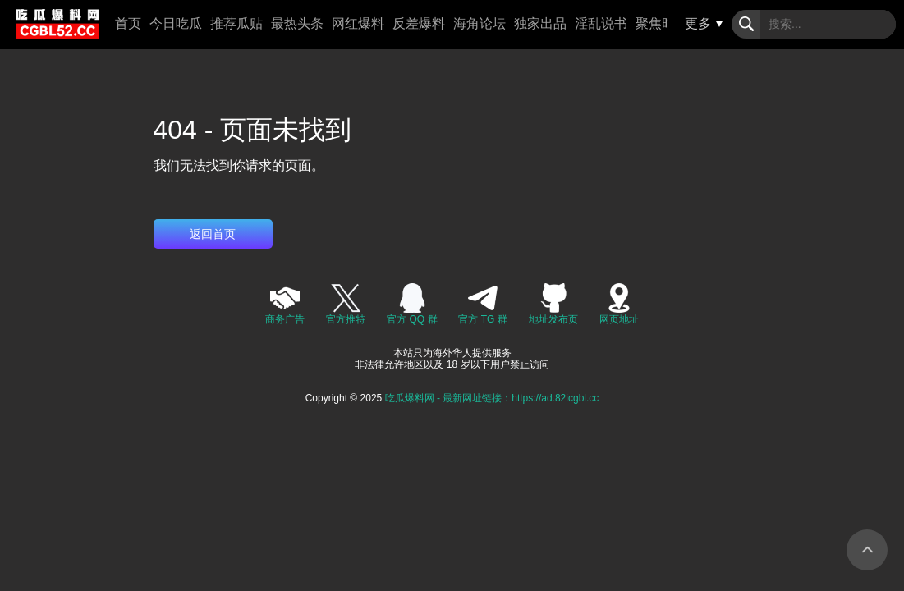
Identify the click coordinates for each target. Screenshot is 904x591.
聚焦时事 (662, 23)
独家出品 (540, 23)
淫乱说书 (601, 23)
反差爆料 (418, 23)
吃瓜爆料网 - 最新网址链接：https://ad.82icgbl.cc (492, 398)
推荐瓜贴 (236, 23)
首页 (128, 23)
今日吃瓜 (175, 23)
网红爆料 (358, 23)
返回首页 (213, 234)
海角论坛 (479, 23)
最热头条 (297, 23)
